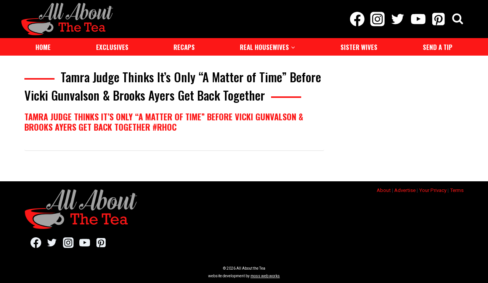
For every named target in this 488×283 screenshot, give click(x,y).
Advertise (405, 190)
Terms (457, 190)
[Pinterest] (438, 19)
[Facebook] (357, 19)
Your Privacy (432, 190)
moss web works (265, 276)
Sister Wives (358, 47)
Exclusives (112, 47)
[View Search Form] (457, 19)
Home (43, 47)
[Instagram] (378, 19)
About (384, 190)
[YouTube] (418, 19)
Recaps (184, 47)
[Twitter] (398, 19)
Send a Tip (438, 47)
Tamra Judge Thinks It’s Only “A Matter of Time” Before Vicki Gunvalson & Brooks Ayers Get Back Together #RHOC (163, 121)
